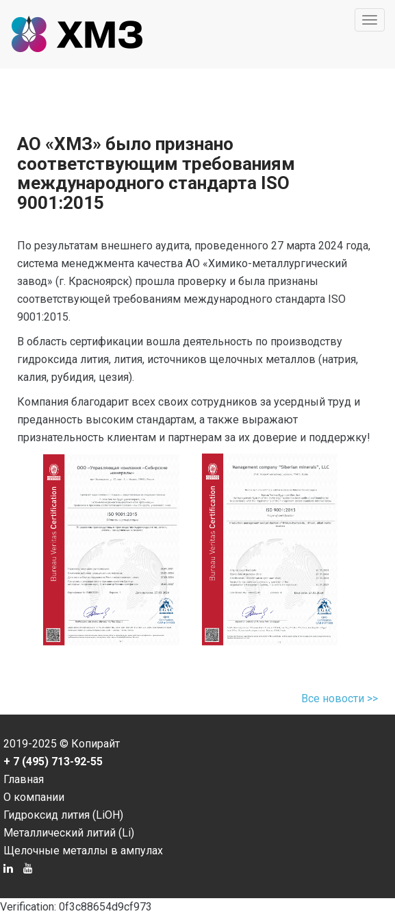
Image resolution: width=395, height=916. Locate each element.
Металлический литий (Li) (68, 832)
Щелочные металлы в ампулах (83, 850)
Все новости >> (339, 698)
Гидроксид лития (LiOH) (63, 814)
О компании (33, 797)
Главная (23, 779)
